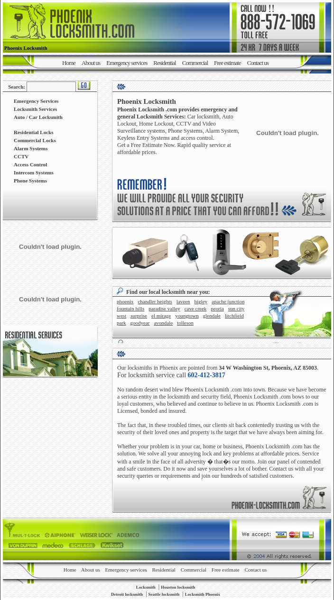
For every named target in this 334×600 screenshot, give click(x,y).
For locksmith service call (171, 375)
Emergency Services (36, 101)
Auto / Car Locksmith (38, 117)
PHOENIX (125, 301)
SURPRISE (138, 315)
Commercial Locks (35, 140)
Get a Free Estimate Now (146, 145)
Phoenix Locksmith (207, 389)
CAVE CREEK (196, 308)
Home (68, 62)
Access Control (30, 164)
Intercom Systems (34, 172)
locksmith (178, 396)
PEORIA (217, 308)
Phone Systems (30, 180)
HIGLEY (201, 301)
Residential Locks (33, 132)
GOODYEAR (140, 323)
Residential (164, 62)
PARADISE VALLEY (164, 308)
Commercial (195, 62)
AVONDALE (163, 323)
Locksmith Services (35, 109)
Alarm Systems (30, 148)
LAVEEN (183, 301)
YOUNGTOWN (187, 315)
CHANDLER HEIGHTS (155, 301)
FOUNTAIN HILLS (130, 308)
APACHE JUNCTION (228, 301)
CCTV (21, 156)
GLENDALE (212, 315)
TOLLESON (185, 323)
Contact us (258, 62)
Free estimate (227, 62)
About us (91, 62)
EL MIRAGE (161, 315)
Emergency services (126, 62)
